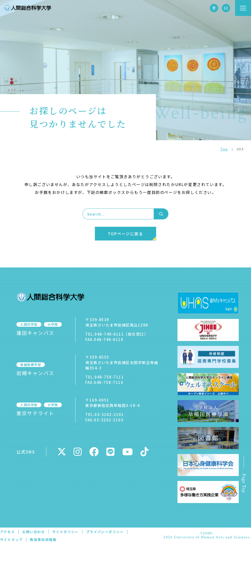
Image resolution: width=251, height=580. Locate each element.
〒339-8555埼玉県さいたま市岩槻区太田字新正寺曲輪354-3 (119, 362)
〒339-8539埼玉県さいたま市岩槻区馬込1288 (112, 322)
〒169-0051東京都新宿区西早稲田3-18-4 (108, 402)
